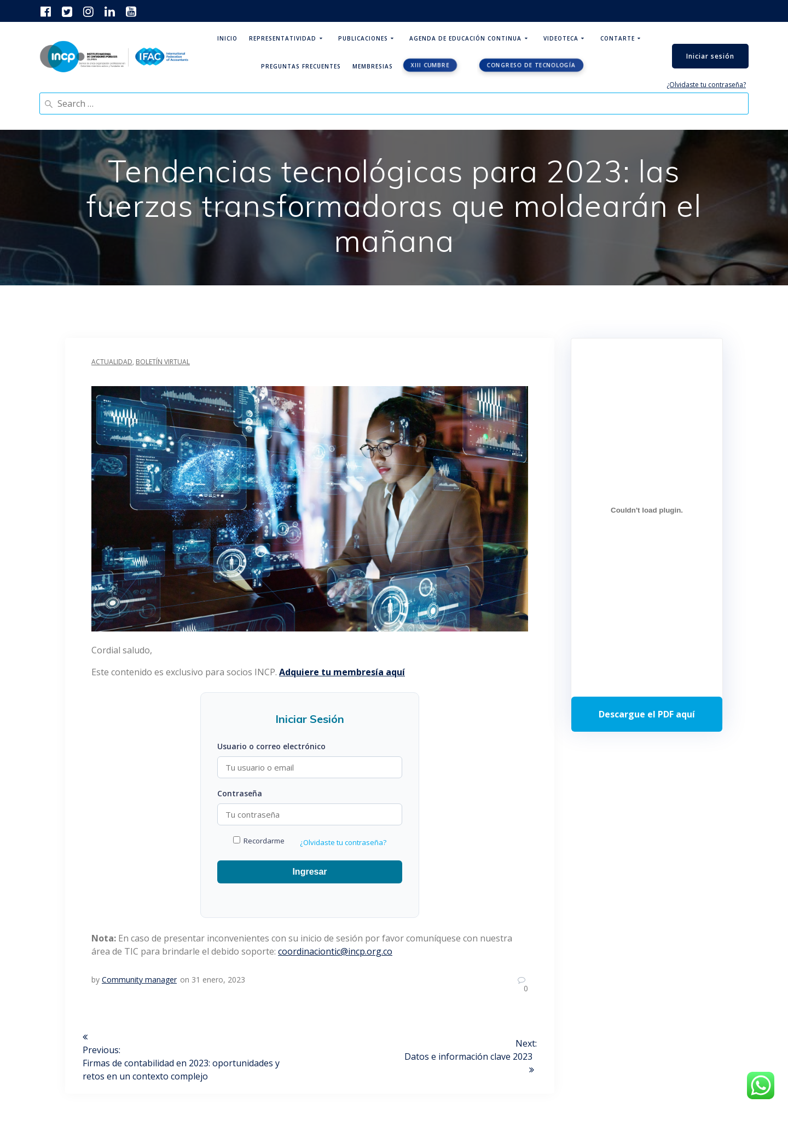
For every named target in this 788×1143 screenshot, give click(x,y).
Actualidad (111, 361)
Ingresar (309, 871)
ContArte (617, 38)
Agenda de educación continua (465, 38)
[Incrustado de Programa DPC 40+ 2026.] (646, 510)
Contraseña (239, 793)
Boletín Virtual (163, 361)
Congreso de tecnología (531, 65)
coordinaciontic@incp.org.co (335, 951)
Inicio (227, 38)
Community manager (139, 979)
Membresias (372, 66)
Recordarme (259, 841)
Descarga (646, 714)
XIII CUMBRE (429, 65)
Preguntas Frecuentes (301, 66)
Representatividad (282, 38)
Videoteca (560, 38)
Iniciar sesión (710, 56)
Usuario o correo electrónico (271, 746)
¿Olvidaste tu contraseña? (706, 84)
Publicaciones (363, 38)
